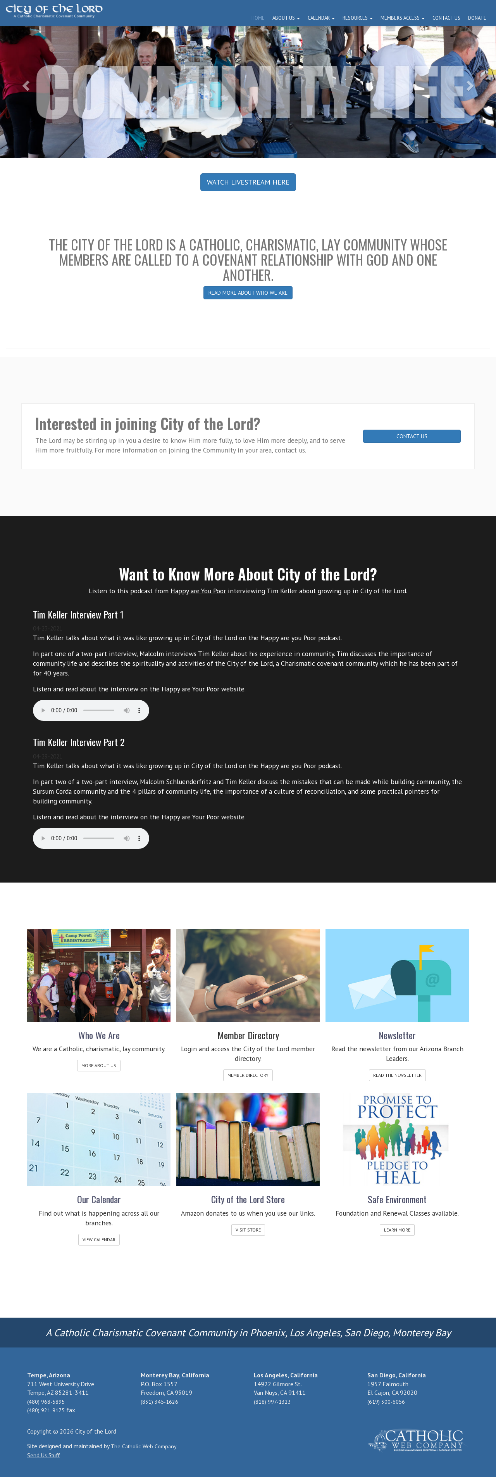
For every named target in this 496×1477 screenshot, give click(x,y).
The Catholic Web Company (144, 1446)
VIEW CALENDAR (99, 1239)
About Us (286, 18)
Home (258, 18)
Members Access (403, 18)
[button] (25, 83)
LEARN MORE (397, 1230)
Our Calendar (99, 1199)
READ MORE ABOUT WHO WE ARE (248, 292)
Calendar (321, 18)
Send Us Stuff (43, 1455)
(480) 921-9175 (46, 1410)
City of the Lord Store (248, 1199)
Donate (477, 18)
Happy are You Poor (198, 590)
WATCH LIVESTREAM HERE (248, 182)
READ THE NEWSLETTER (397, 1075)
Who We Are (99, 1035)
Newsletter (397, 1035)
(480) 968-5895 (46, 1401)
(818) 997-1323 (272, 1401)
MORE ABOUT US (98, 1065)
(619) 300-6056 (386, 1401)
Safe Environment (397, 1199)
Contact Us (446, 18)
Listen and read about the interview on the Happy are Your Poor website (139, 688)
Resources (358, 18)
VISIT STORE (248, 1230)
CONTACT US (411, 436)
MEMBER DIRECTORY (248, 1075)
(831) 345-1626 (159, 1401)
